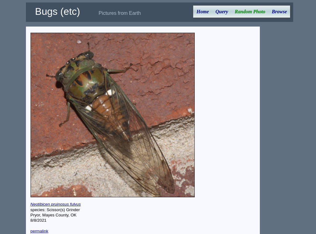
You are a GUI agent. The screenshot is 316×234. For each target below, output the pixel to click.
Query (221, 11)
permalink (39, 231)
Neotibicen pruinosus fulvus (56, 204)
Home (203, 11)
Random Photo (250, 11)
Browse (279, 11)
